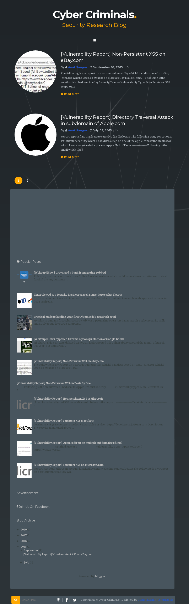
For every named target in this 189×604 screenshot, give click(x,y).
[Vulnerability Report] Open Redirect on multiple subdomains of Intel (78, 442)
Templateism (146, 599)
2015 (24, 546)
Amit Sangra (77, 67)
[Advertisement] (92, 223)
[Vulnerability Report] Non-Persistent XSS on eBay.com (69, 361)
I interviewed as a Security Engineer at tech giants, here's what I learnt (78, 294)
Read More (70, 94)
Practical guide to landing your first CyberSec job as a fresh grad (75, 316)
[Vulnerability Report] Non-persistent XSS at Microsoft (68, 398)
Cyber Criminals (94, 14)
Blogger (100, 576)
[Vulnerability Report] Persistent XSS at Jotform (64, 420)
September (31, 550)
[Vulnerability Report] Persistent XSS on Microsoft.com (68, 464)
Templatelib (165, 599)
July (26, 562)
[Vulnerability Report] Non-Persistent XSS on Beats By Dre (54, 383)
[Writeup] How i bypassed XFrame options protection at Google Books (79, 339)
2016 (24, 541)
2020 (24, 529)
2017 (24, 535)
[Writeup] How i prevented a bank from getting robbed (70, 272)
